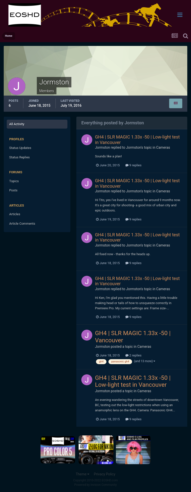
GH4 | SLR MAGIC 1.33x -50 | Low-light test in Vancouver (133, 381)
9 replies (133, 165)
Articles (14, 214)
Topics (14, 181)
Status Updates (20, 148)
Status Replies (19, 157)
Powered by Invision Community (95, 485)
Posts (13, 190)
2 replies (133, 355)
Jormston (102, 147)
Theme (82, 474)
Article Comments (22, 223)
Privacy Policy (104, 474)
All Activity (16, 124)
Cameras (163, 147)
